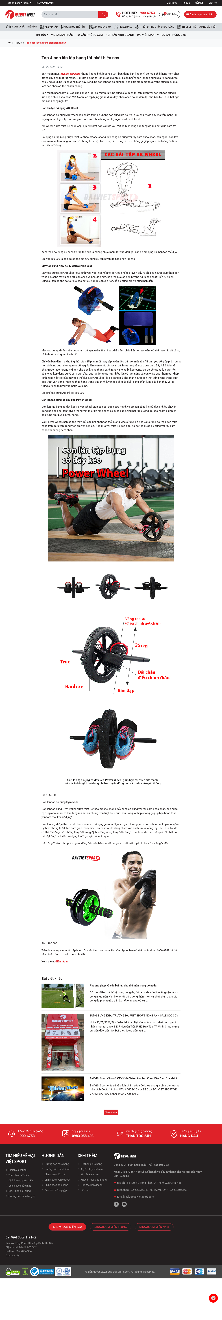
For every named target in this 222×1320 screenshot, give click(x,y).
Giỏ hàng (170, 14)
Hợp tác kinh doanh (90, 1185)
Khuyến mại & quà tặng (92, 1179)
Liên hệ (213, 2)
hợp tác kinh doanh (120, 35)
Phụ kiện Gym (100, 27)
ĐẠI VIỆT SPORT (148, 35)
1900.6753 (26, 1136)
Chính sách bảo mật (18, 1185)
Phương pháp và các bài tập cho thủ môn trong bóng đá (123, 985)
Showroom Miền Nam (154, 1227)
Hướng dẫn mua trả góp (20, 1196)
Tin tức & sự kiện (88, 1174)
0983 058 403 (82, 1136)
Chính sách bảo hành (55, 1185)
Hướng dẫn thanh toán (56, 1169)
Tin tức (186, 2)
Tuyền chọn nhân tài (90, 1169)
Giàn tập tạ (61, 961)
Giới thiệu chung (16, 1170)
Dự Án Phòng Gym (174, 35)
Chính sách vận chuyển (56, 1179)
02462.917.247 (159, 1189)
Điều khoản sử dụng (18, 1190)
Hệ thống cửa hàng (90, 1164)
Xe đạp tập (49, 27)
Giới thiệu (172, 2)
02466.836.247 (139, 1189)
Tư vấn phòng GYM (89, 35)
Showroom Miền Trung (110, 1227)
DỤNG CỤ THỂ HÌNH (73, 27)
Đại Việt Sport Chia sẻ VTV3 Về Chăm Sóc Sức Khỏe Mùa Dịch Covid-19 (133, 1078)
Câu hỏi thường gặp (54, 1190)
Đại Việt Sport (121, 1271)
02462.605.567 (178, 1189)
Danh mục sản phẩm (200, 14)
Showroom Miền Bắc (67, 1227)
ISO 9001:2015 (45, 2)
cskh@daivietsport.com (139, 1196)
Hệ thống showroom (17, 2)
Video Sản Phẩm (62, 35)
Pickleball (123, 27)
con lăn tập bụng (70, 73)
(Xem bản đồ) (12, 1255)
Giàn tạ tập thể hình (21, 26)
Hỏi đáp (199, 2)
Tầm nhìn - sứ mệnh (17, 1175)
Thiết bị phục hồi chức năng (154, 27)
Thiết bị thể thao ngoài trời (196, 27)
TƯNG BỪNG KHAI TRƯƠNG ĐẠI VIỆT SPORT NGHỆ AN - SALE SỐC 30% (134, 1015)
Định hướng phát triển (19, 1180)
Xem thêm (111, 1112)
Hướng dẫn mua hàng (55, 1164)
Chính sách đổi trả (53, 1174)
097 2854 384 (24, 1251)
